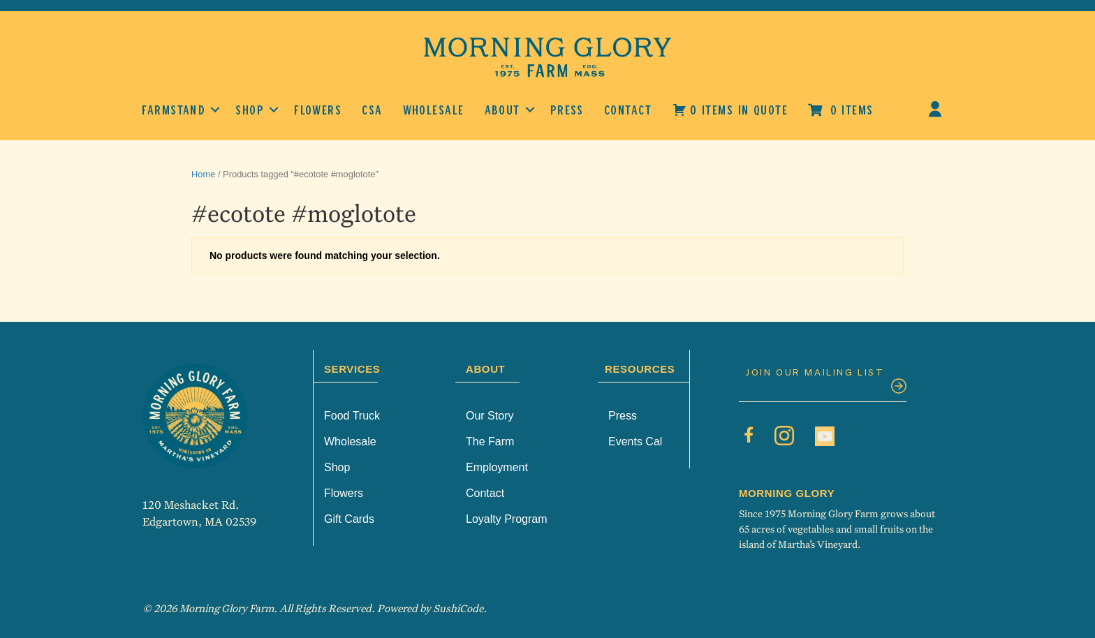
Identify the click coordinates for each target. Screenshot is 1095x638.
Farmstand (173, 109)
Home (203, 174)
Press (567, 109)
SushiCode (458, 608)
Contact (628, 109)
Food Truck (352, 416)
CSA (372, 109)
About (502, 109)
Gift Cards (349, 519)
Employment (497, 467)
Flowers (317, 109)
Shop (249, 109)
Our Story (489, 416)
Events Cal (635, 441)
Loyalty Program (507, 519)
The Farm (490, 441)
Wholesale (433, 109)
